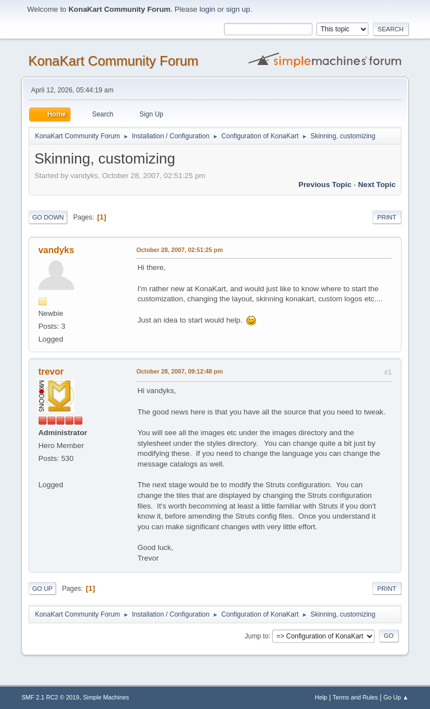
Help (321, 697)
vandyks (56, 250)
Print (386, 217)
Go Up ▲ (396, 697)
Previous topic (325, 184)
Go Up (42, 588)
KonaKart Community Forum (113, 60)
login (207, 9)
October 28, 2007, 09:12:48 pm (179, 371)
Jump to (257, 636)
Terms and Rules (355, 697)
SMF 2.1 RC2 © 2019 (50, 697)
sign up (238, 9)
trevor (50, 371)
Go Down (48, 217)
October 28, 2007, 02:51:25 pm (179, 249)
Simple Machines (106, 697)
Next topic (376, 184)
